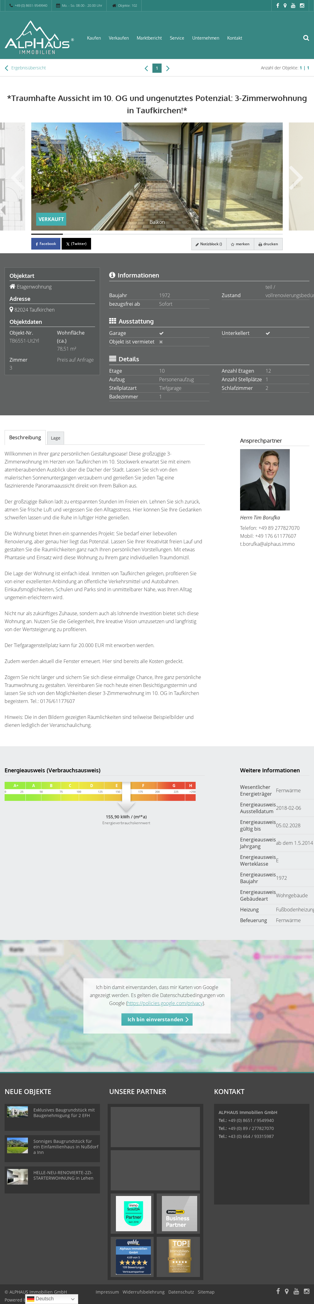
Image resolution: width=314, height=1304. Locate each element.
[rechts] (168, 68)
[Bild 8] (267, 234)
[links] (146, 68)
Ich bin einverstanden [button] (155, 1019)
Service (177, 38)
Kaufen (94, 38)
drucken (268, 243)
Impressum (107, 1292)
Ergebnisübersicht (25, 68)
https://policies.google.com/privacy (165, 1003)
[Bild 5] (173, 234)
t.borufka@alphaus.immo (267, 544)
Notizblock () (207, 243)
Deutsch (40, 1299)
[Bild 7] (235, 234)
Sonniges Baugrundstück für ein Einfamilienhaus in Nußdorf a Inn (65, 1146)
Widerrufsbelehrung (144, 1292)
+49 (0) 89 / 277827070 (251, 1128)
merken (239, 243)
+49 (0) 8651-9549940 (31, 5)
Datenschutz (181, 1292)
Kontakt (234, 38)
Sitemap (206, 1292)
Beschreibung (25, 437)
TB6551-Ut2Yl (24, 340)
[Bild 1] (47, 234)
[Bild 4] (141, 234)
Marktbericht (149, 38)
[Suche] (309, 42)
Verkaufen (119, 38)
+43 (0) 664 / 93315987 (251, 1136)
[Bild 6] (204, 234)
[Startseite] (39, 37)
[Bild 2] (78, 234)
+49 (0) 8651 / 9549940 (251, 1120)
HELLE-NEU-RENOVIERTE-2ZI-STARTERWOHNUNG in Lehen (63, 1175)
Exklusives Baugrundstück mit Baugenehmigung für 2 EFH (64, 1112)
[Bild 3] (110, 234)
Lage (55, 438)
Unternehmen (205, 38)
